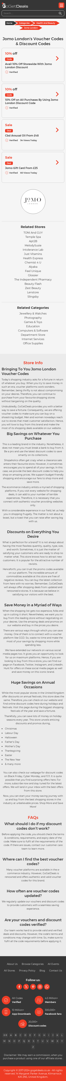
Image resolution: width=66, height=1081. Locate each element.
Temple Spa (33, 237)
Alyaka (33, 266)
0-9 (5, 1035)
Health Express (33, 258)
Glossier (33, 275)
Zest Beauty (33, 288)
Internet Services (33, 339)
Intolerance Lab (33, 249)
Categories (24, 23)
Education (33, 326)
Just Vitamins (33, 254)
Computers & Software (33, 330)
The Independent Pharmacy (33, 279)
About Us (12, 964)
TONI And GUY (33, 232)
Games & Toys (33, 322)
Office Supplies (33, 343)
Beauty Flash (33, 283)
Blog (42, 970)
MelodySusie (33, 245)
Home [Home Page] (9, 23)
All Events (53, 964)
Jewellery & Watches (33, 313)
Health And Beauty (45, 23)
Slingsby (33, 296)
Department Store (33, 334)
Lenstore (33, 292)
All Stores (9, 970)
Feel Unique (33, 271)
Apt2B (33, 241)
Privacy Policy (27, 970)
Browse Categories (33, 964)
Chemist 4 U (33, 262)
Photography (33, 317)
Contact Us (55, 970)
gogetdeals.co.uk (40, 1070)
